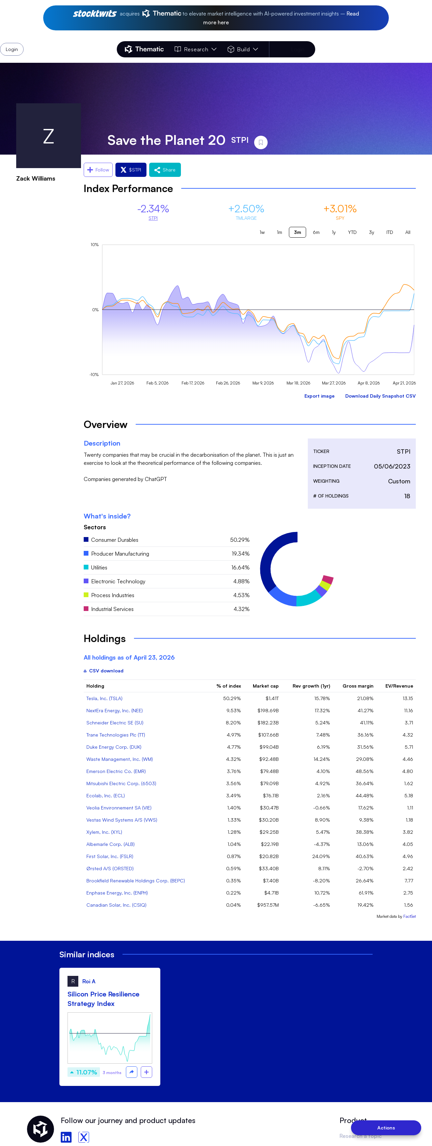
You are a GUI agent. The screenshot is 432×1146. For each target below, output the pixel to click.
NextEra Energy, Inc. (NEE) (114, 710)
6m (316, 232)
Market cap (266, 686)
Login (297, 49)
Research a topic (361, 1135)
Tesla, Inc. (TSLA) (104, 698)
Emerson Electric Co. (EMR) (116, 771)
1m (279, 232)
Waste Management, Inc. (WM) (119, 759)
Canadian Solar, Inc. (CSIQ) (116, 905)
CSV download (104, 670)
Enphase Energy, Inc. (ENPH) (117, 893)
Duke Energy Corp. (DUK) (113, 747)
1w (262, 232)
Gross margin (358, 686)
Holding (95, 686)
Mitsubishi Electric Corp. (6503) (121, 783)
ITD (389, 232)
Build (242, 49)
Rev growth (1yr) (311, 686)
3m (297, 232)
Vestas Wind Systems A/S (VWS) (121, 820)
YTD (352, 232)
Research (195, 49)
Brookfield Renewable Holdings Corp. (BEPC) (135, 880)
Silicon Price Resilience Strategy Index (103, 999)
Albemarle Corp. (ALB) (110, 844)
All (407, 232)
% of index (228, 686)
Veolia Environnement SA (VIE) (119, 807)
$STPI (131, 169)
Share (165, 169)
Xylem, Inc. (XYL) (104, 832)
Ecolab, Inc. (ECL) (105, 795)
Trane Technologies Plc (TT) (115, 735)
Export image (319, 396)
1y (334, 232)
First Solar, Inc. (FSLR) (109, 856)
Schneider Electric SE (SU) (114, 722)
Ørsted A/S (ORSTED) (110, 868)
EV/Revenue (399, 686)
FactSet (409, 916)
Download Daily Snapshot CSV (380, 396)
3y (371, 232)
